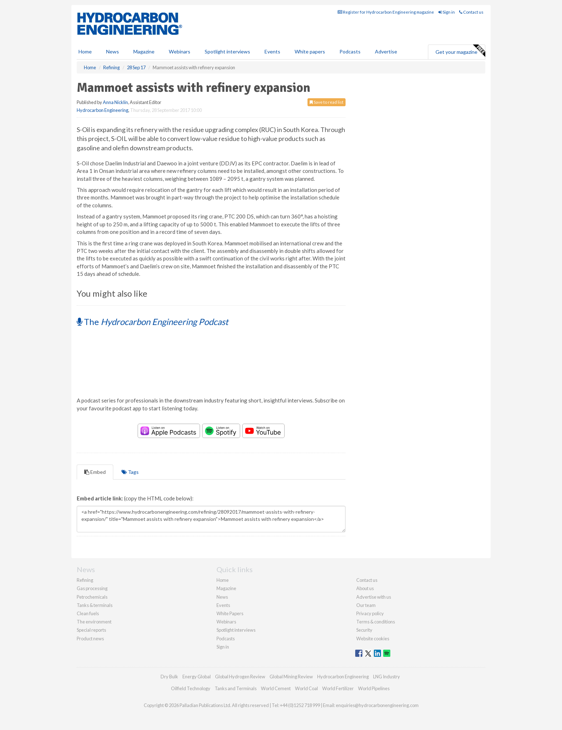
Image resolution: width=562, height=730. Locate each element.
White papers (310, 51)
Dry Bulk (169, 676)
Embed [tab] (95, 472)
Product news (90, 638)
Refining (85, 580)
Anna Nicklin (115, 102)
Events (272, 51)
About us (365, 588)
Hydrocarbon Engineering (102, 110)
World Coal (306, 688)
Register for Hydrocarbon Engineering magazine (386, 12)
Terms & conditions (375, 622)
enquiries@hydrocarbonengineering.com (377, 705)
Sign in (446, 12)
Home (85, 51)
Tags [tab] (130, 472)
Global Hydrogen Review (240, 676)
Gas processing (92, 588)
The (152, 321)
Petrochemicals (92, 597)
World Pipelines (374, 688)
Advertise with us (373, 597)
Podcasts (350, 51)
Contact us (471, 12)
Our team (366, 605)
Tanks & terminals (95, 605)
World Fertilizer (338, 688)
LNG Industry (386, 676)
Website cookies (372, 638)
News (222, 597)
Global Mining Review (291, 676)
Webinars (179, 51)
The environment (94, 622)
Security (364, 630)
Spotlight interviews (227, 51)
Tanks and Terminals (236, 688)
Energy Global (196, 676)
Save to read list (326, 102)
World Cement (276, 688)
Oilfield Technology (190, 688)
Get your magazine (460, 51)
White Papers (229, 613)
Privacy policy (370, 613)
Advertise (386, 51)
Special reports (91, 630)
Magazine (143, 51)
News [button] (112, 51)
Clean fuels (88, 613)
